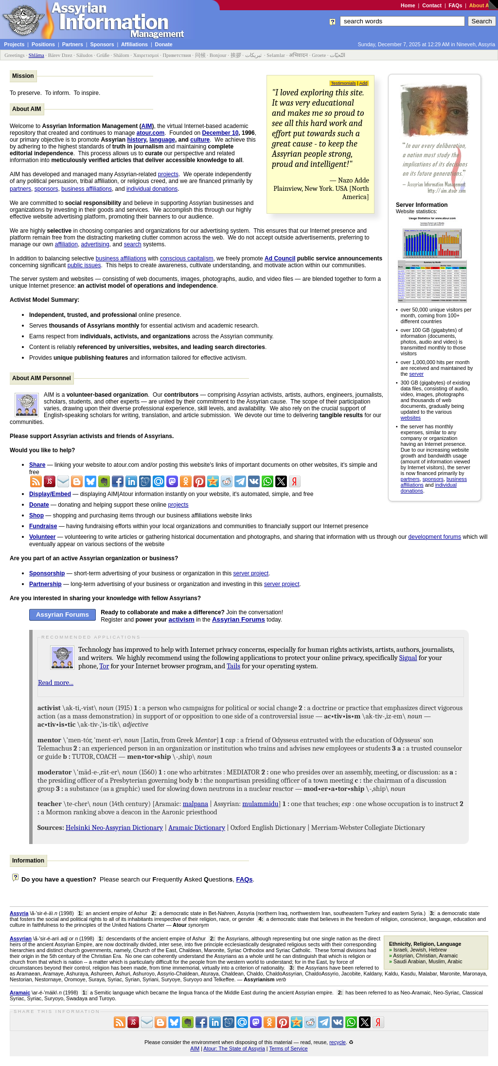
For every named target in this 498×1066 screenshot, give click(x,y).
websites (411, 418)
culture (200, 139)
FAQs (455, 5)
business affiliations (86, 188)
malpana (195, 804)
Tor (104, 666)
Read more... (55, 683)
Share (37, 464)
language (162, 139)
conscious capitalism (186, 258)
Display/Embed (50, 494)
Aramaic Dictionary (196, 828)
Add (363, 83)
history (136, 139)
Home (408, 5)
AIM (147, 126)
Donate (39, 504)
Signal (408, 658)
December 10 (220, 132)
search (133, 244)
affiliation (66, 244)
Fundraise (43, 526)
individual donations (152, 188)
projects (168, 174)
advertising (95, 244)
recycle (337, 1042)
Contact (432, 5)
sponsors (433, 479)
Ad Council (280, 258)
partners (410, 479)
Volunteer (42, 536)
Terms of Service (288, 1048)
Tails (233, 666)
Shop (36, 515)
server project (251, 573)
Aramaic (20, 992)
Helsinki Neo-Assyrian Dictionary (114, 828)
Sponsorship (47, 573)
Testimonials (343, 83)
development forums (435, 536)
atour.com (150, 132)
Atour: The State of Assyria (234, 1048)
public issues (84, 265)
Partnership (45, 584)
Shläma (36, 55)
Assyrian (21, 938)
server (416, 374)
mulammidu (260, 804)
